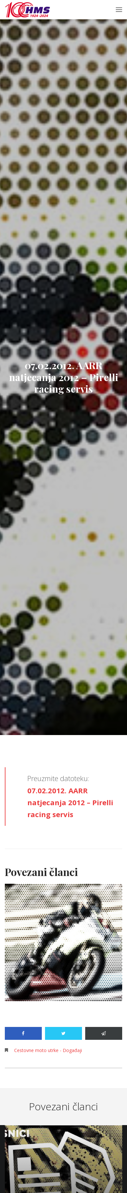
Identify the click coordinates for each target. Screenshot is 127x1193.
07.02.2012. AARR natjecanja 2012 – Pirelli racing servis (70, 802)
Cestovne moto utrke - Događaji (48, 1050)
